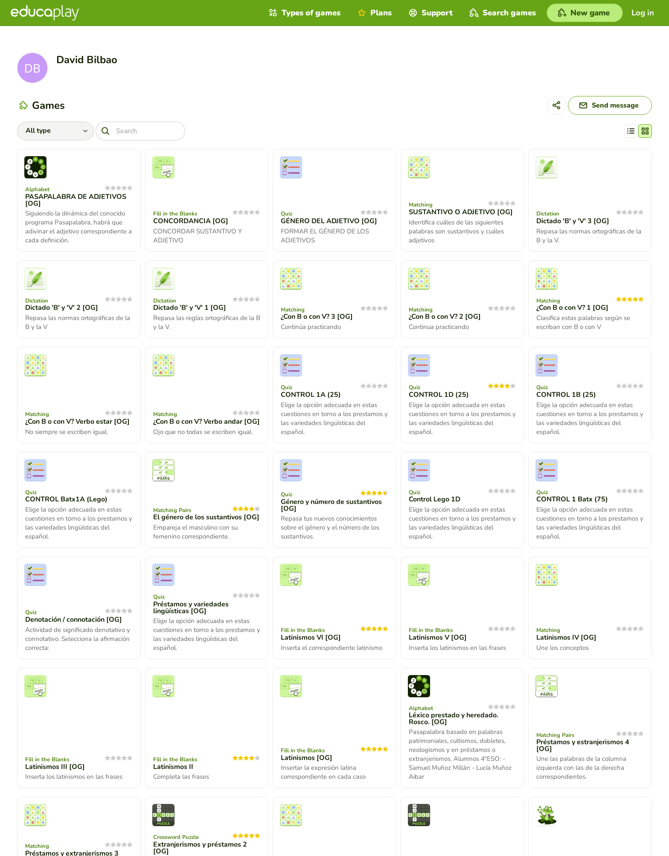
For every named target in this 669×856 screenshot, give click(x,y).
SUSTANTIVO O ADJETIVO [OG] (461, 212)
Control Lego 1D (434, 499)
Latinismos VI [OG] (311, 637)
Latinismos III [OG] (55, 766)
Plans (373, 12)
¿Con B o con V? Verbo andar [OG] (206, 421)
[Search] (140, 131)
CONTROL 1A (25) (311, 394)
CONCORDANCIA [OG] (190, 221)
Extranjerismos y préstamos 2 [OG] (200, 848)
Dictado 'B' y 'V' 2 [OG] (61, 307)
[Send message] (610, 105)
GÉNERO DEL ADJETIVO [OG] (329, 221)
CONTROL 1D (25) (439, 394)
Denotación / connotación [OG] (73, 619)
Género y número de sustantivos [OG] (331, 505)
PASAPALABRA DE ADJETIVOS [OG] (75, 200)
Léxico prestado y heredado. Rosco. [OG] (453, 718)
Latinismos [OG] (306, 757)
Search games (502, 12)
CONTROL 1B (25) (566, 394)
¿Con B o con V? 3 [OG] (317, 316)
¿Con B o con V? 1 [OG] (572, 307)
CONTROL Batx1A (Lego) (66, 499)
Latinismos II (173, 766)
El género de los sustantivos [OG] (206, 517)
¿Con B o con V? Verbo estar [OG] (77, 421)
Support (430, 12)
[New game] (585, 12)
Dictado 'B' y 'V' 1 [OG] (189, 307)
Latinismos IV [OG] (566, 637)
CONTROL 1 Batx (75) (572, 499)
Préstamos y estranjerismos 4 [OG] (582, 745)
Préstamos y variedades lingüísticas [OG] (191, 607)
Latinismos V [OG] (438, 637)
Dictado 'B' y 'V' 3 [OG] (572, 221)
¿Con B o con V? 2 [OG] (445, 316)
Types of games (303, 12)
